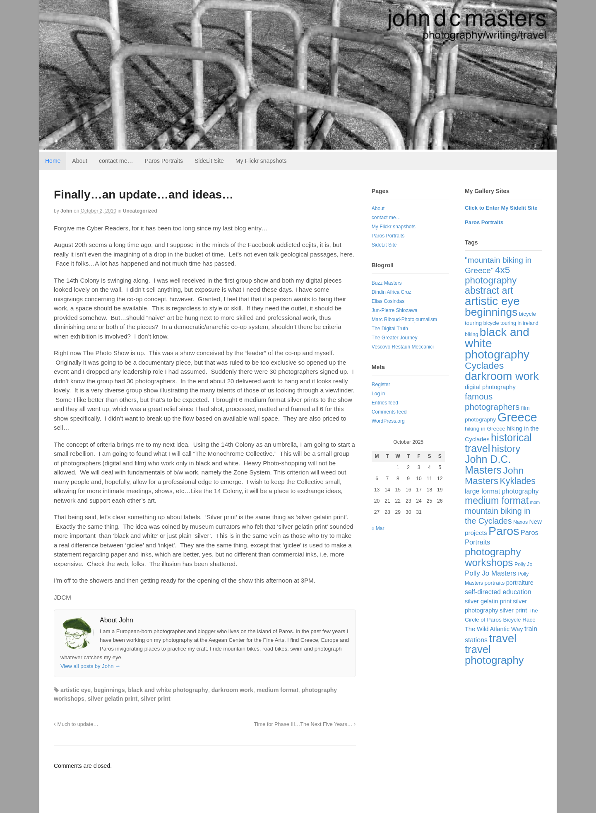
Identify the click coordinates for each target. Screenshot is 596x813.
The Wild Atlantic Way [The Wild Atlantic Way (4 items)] (494, 629)
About (79, 160)
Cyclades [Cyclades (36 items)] (484, 365)
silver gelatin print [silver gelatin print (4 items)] (488, 601)
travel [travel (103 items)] (503, 638)
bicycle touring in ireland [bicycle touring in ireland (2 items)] (510, 323)
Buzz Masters (387, 283)
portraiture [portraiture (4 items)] (520, 582)
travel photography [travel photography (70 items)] (494, 655)
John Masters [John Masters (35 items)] (494, 475)
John (66, 211)
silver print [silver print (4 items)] (513, 610)
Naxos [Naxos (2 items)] (520, 522)
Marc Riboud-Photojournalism (404, 319)
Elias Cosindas (388, 301)
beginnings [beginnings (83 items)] (491, 312)
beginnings (109, 690)
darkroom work (232, 690)
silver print (156, 698)
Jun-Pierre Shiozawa (395, 310)
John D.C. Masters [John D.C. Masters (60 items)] (488, 464)
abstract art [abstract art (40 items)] (489, 290)
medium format (277, 690)
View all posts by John (90, 666)
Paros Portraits (163, 160)
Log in (378, 394)
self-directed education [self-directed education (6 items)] (498, 591)
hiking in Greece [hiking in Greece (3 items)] (485, 429)
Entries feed (385, 403)
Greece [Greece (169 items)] (517, 417)
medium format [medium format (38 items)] (497, 500)
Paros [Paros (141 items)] (503, 530)
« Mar (378, 528)
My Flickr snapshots (261, 160)
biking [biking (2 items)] (471, 334)
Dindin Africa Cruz (391, 292)
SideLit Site (209, 160)
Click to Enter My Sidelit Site (501, 208)
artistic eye (75, 690)
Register (381, 384)
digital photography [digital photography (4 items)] (490, 387)
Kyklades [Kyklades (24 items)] (518, 481)
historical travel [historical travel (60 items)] (498, 443)
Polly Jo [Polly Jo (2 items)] (523, 564)
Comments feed (389, 412)
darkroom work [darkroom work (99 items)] (502, 376)
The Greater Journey (395, 338)
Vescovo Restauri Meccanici (403, 347)
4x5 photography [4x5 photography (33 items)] (491, 275)
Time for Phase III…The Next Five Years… (305, 724)
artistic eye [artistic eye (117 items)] (492, 301)
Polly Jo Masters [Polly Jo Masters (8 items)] (490, 573)
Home (52, 160)
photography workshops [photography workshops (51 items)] (493, 557)
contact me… (116, 160)
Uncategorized (140, 211)
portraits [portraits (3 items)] (494, 583)
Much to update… (76, 724)
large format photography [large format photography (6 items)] (501, 491)
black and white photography (168, 690)
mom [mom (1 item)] (535, 502)
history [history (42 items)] (506, 448)
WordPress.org (388, 421)
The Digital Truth (390, 328)
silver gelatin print (113, 698)
